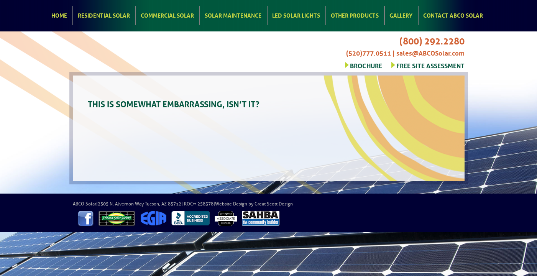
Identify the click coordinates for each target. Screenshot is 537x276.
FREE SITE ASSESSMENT (430, 65)
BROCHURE (366, 65)
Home (59, 15)
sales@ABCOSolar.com (430, 52)
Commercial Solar (167, 15)
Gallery (400, 15)
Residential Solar (104, 15)
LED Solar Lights (296, 15)
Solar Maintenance (233, 15)
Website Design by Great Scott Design (254, 204)
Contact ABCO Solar (453, 15)
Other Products (355, 15)
